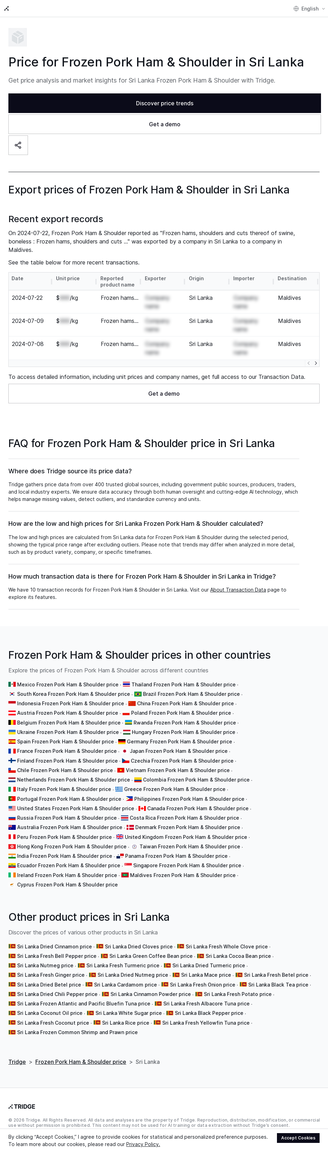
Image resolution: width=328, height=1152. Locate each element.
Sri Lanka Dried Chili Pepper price (57, 987)
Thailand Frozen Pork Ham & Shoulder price (183, 677)
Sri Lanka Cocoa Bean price (238, 949)
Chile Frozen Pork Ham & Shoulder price (65, 763)
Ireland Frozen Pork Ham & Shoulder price (67, 868)
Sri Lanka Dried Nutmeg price (133, 968)
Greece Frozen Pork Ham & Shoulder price (175, 782)
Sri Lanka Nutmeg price (45, 958)
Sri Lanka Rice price (125, 1016)
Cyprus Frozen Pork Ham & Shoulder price (67, 878)
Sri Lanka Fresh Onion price (202, 978)
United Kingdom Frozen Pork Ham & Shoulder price (186, 830)
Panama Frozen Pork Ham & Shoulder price (176, 849)
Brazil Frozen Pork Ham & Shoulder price (191, 687)
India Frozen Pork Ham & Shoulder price (64, 849)
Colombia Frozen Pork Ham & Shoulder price (196, 773)
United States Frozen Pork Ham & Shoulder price (75, 801)
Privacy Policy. (143, 1144)
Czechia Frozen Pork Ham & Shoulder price (182, 754)
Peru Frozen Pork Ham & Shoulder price (64, 830)
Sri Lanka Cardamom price (125, 978)
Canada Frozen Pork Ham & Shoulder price (198, 801)
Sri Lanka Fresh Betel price (276, 968)
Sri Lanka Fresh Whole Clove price (227, 939)
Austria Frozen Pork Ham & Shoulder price (67, 706)
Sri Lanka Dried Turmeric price (208, 958)
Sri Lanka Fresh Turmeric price (122, 958)
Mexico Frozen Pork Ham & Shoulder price (68, 677)
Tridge (17, 1054)
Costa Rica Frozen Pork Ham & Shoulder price (184, 811)
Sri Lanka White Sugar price (128, 1006)
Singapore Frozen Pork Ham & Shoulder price (187, 858)
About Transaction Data (238, 583)
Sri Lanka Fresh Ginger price (51, 968)
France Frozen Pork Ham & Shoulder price (67, 744)
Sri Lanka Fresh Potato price (238, 987)
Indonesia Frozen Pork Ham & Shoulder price (70, 696)
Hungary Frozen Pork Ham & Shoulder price (183, 725)
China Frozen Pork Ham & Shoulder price (185, 696)
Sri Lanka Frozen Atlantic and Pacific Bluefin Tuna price (83, 996)
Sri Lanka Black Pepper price (209, 1006)
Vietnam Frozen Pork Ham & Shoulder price (178, 763)
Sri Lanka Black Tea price (278, 978)
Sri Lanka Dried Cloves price (139, 939)
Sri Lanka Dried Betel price (49, 978)
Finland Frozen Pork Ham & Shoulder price (67, 754)
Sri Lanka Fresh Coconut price (53, 1016)
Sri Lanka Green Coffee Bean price (151, 949)
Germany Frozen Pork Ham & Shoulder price (179, 734)
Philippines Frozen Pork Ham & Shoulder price (189, 792)
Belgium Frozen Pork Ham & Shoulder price (69, 716)
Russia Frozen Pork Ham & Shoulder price (67, 811)
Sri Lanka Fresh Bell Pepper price (57, 949)
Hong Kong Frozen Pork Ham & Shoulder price (72, 839)
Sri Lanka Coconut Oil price (50, 1006)
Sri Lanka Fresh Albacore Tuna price (206, 996)
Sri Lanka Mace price (206, 968)
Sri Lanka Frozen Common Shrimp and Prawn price (77, 1025)
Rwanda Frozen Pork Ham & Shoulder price (185, 716)
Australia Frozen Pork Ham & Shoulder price (69, 820)
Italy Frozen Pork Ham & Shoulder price (64, 782)
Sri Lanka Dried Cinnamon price (54, 939)
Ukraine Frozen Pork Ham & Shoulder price (68, 725)
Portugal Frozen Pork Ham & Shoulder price (69, 792)
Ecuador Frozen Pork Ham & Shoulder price (68, 858)
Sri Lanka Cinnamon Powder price (150, 987)
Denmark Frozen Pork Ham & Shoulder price (187, 820)
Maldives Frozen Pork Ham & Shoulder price (183, 868)
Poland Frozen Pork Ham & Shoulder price (181, 706)
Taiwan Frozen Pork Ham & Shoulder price (190, 839)
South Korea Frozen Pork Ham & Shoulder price (73, 687)
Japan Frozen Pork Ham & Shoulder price (179, 744)
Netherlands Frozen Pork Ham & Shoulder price (73, 773)
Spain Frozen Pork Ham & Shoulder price (65, 734)
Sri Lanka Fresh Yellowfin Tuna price (206, 1016)
